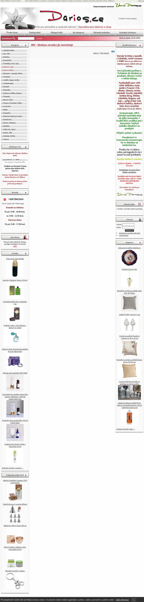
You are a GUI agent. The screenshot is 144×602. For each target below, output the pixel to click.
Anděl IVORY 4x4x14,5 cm (129, 314)
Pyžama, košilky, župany (12, 93)
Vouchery (6, 77)
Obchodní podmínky (101, 32)
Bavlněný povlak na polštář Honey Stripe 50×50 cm (129, 361)
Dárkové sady (8, 67)
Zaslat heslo (123, 235)
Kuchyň (6, 86)
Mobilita (6, 126)
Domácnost (7, 119)
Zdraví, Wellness (9, 123)
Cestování (7, 106)
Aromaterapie (8, 83)
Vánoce (6, 139)
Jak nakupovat (78, 32)
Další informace (122, 600)
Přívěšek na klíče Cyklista (15, 571)
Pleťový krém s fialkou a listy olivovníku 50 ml (15, 548)
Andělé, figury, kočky (11, 80)
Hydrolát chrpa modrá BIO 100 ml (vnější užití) (15, 421)
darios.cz (141, 1)
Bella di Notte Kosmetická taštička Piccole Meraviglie (15, 350)
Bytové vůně (8, 100)
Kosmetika (7, 60)
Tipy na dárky (8, 70)
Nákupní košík (56, 32)
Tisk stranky (104, 53)
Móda (5, 109)
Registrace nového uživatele (129, 233)
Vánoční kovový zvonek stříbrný (15, 504)
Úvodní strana (12, 32)
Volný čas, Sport (9, 129)
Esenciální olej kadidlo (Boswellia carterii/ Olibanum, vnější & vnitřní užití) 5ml (15, 396)
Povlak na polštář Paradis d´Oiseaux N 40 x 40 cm (129, 337)
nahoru (95, 53)
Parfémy (6, 57)
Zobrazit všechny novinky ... (12, 468)
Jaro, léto (6, 54)
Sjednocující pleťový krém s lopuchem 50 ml (14, 445)
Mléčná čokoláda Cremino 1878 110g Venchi (15, 481)
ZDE (15, 246)
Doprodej (6, 90)
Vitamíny (6, 96)
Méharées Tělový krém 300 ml (15, 526)
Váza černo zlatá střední (15, 259)
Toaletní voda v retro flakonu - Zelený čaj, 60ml (15, 326)
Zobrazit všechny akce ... (125, 429)
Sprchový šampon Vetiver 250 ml (15, 280)
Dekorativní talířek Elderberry (129, 248)
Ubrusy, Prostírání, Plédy (12, 103)
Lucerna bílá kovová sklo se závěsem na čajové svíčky (129, 382)
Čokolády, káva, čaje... (11, 63)
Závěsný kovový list (129, 269)
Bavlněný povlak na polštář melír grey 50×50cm (129, 292)
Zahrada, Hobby (9, 136)
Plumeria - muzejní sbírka (12, 73)
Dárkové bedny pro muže (12, 116)
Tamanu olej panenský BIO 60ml (15, 373)
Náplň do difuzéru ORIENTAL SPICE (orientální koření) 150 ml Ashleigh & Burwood (129, 405)
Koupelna (6, 113)
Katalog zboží (34, 32)
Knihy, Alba (7, 133)
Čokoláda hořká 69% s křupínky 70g (15, 303)
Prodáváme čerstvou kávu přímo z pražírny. (129, 171)
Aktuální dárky (8, 50)
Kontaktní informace (127, 32)
